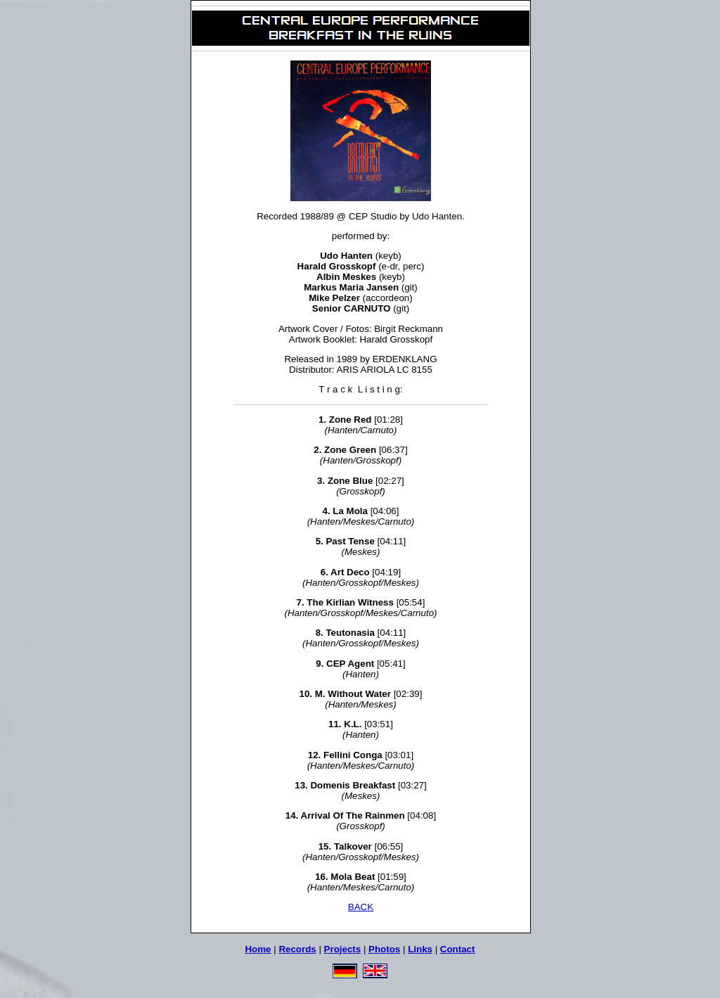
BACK (360, 907)
